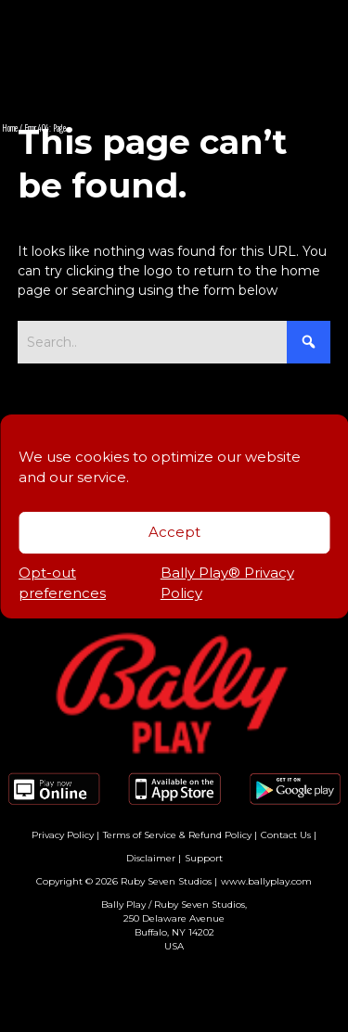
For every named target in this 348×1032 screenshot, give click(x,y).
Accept (174, 532)
